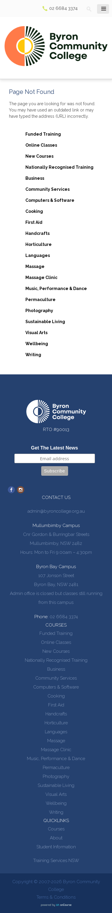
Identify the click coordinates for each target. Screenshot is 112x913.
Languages (37, 255)
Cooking (34, 211)
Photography (39, 310)
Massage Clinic (41, 277)
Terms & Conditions (56, 897)
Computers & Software (49, 200)
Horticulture (38, 244)
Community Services (47, 189)
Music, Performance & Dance (56, 288)
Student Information (56, 847)
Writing (33, 354)
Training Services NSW (56, 860)
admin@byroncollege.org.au (56, 511)
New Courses (39, 156)
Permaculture (40, 299)
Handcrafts (37, 233)
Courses (56, 829)
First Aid (33, 222)
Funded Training (43, 134)
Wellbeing (36, 343)
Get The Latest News (54, 447)
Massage (35, 266)
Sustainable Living (45, 321)
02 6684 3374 (63, 8)
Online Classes (41, 145)
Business (34, 178)
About (56, 838)
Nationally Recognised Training (59, 167)
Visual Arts (36, 332)
